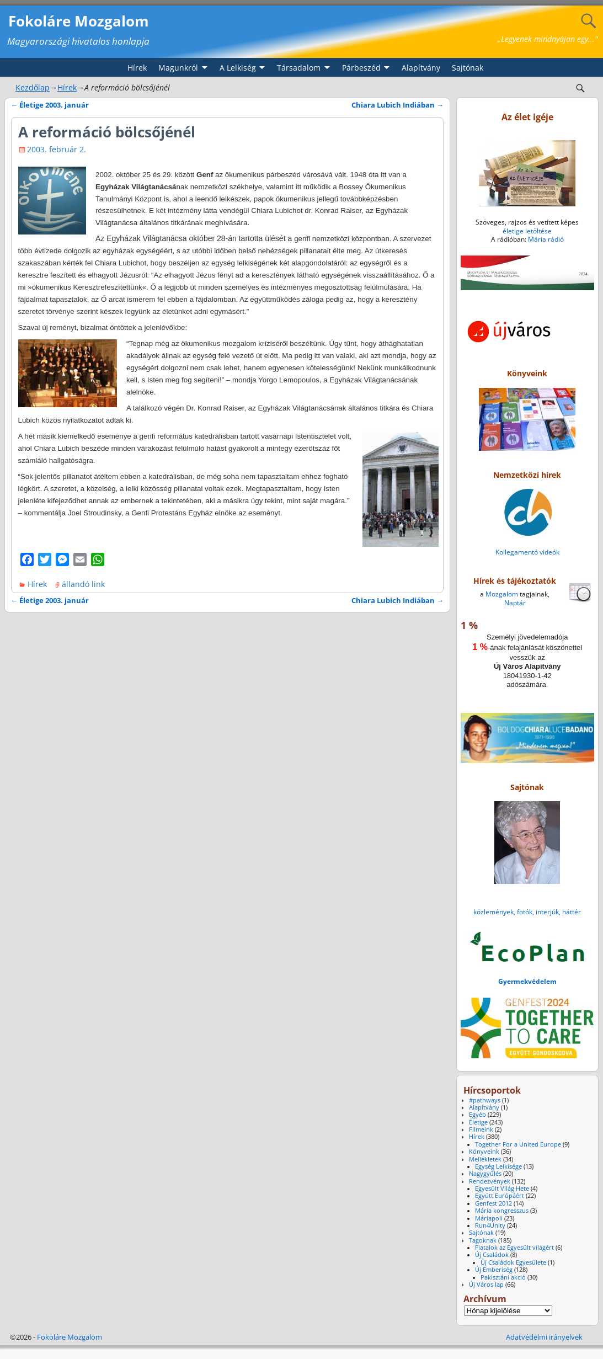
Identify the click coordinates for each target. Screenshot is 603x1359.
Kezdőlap (32, 87)
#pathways (484, 1100)
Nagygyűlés (485, 1173)
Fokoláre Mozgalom (78, 21)
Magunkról (178, 67)
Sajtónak (467, 67)
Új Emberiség (494, 1269)
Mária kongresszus (502, 1210)
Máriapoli (489, 1218)
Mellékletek (485, 1159)
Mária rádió (546, 239)
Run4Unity (490, 1225)
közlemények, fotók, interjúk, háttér (527, 911)
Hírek (137, 67)
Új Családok (492, 1255)
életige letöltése (527, 231)
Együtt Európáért (499, 1196)
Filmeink (481, 1129)
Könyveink (484, 1151)
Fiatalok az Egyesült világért (514, 1247)
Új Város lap (486, 1284)
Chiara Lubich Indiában (397, 105)
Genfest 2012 (493, 1203)
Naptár (515, 602)
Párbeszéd (361, 67)
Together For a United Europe (518, 1144)
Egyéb (477, 1114)
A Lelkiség (238, 67)
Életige (478, 1122)
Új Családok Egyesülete (513, 1262)
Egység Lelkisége (498, 1166)
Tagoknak (483, 1240)
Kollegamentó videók (527, 552)
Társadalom (299, 67)
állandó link (83, 584)
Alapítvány (421, 67)
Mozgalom (501, 594)
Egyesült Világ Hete (502, 1188)
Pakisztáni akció (503, 1277)
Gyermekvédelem (527, 981)
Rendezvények (489, 1181)
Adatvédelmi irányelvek (544, 1337)
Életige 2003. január (50, 105)
